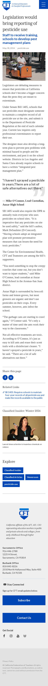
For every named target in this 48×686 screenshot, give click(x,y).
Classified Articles (13, 477)
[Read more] (24, 428)
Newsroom (32, 477)
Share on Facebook (5, 377)
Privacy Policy (8, 661)
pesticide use (23, 48)
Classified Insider (12, 470)
